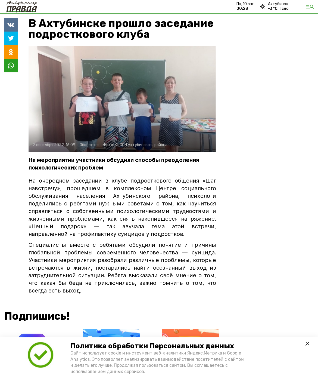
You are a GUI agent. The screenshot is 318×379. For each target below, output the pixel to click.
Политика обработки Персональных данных (152, 346)
